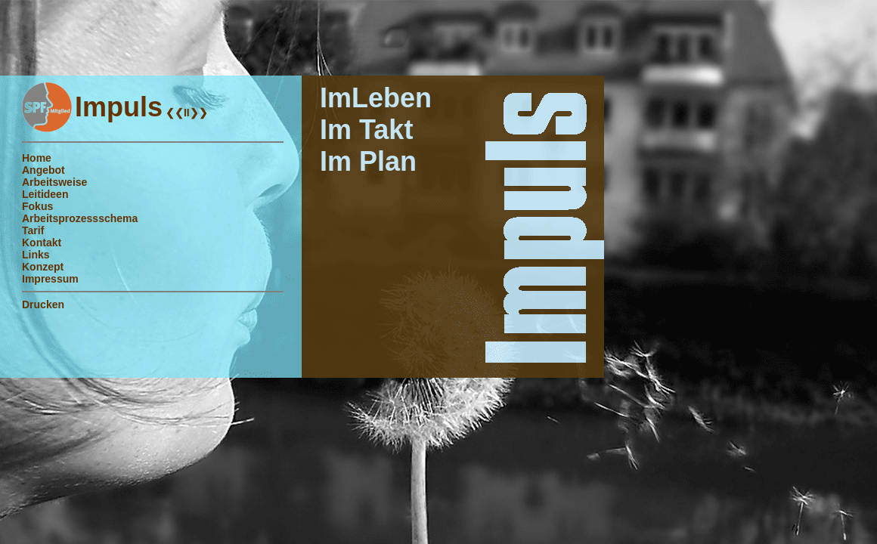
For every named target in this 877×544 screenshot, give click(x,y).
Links (36, 255)
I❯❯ (197, 113)
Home (36, 158)
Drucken (43, 304)
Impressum (50, 279)
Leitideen (45, 194)
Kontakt (41, 242)
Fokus (37, 206)
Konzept (43, 267)
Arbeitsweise (54, 182)
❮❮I (175, 113)
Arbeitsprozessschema (80, 218)
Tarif (33, 230)
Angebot (43, 170)
